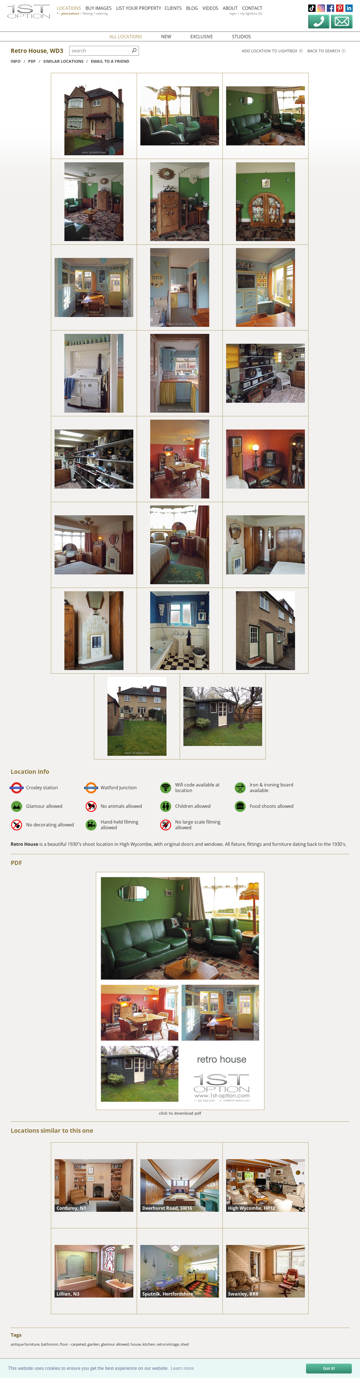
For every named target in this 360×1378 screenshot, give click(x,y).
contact (252, 8)
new (166, 36)
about (230, 8)
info (16, 61)
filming (88, 13)
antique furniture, (26, 1344)
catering (102, 13)
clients (173, 8)
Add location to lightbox (272, 50)
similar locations (63, 61)
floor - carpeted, (73, 1344)
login (233, 13)
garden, (94, 1344)
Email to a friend (110, 61)
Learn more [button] (182, 1368)
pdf (32, 61)
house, (136, 1344)
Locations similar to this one (52, 1130)
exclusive (201, 36)
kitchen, (150, 1344)
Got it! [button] (329, 1368)
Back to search (326, 50)
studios (241, 36)
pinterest (339, 8)
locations (69, 8)
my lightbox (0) (251, 13)
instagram (321, 8)
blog (192, 8)
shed (185, 1344)
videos (210, 8)
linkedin (349, 8)
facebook (330, 8)
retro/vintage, (169, 1344)
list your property (138, 8)
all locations (125, 36)
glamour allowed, (115, 1344)
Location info (30, 771)
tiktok (312, 8)
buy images (99, 8)
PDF (16, 863)
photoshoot (70, 13)
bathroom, (50, 1344)
